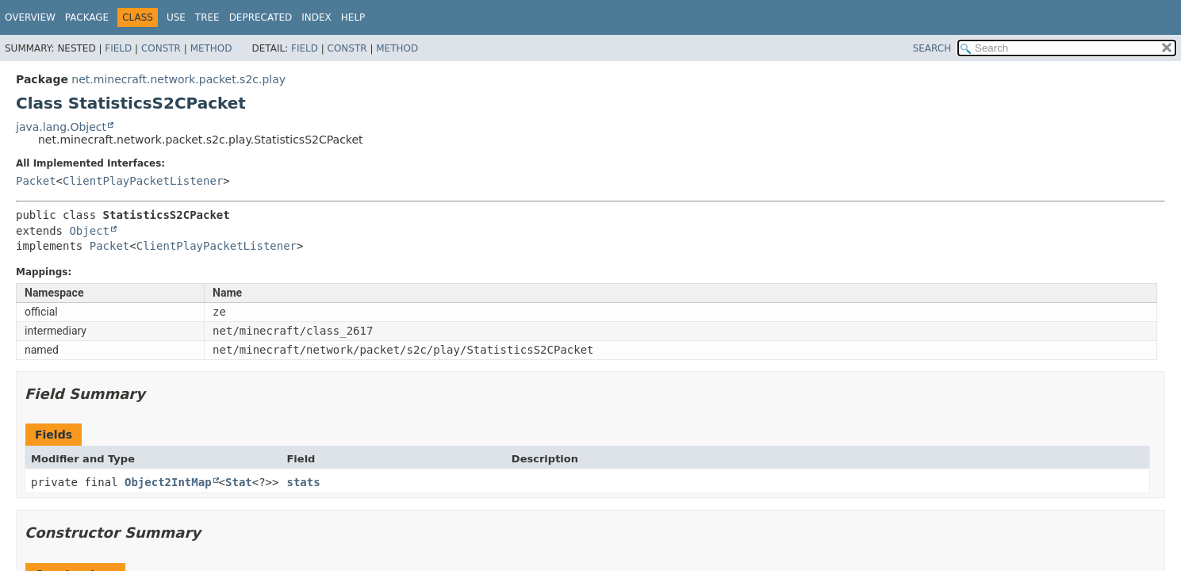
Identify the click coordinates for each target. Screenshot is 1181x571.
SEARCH (932, 48)
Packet (36, 180)
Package (87, 17)
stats (303, 482)
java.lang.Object (61, 127)
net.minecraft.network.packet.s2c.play (178, 79)
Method (211, 48)
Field (118, 48)
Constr (161, 48)
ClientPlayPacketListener (143, 180)
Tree (207, 17)
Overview (30, 17)
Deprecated (261, 17)
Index (316, 17)
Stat (238, 482)
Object (89, 230)
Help (353, 17)
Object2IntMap (168, 482)
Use (176, 17)
